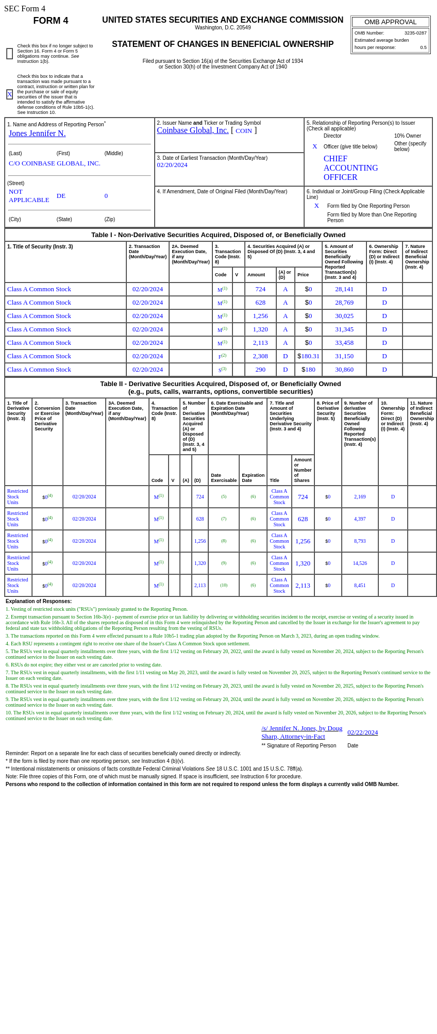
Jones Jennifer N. (37, 133)
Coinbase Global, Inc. (193, 130)
